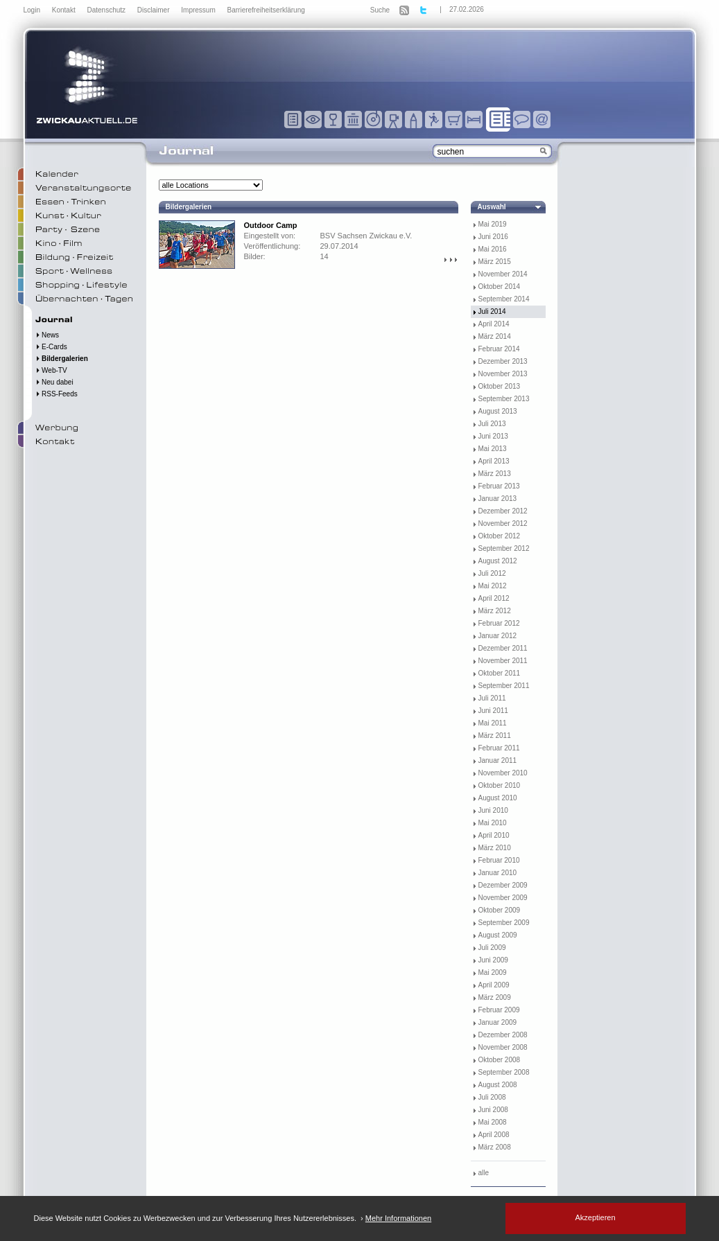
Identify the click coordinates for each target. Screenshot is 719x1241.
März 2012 (494, 611)
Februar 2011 (499, 748)
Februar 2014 (499, 349)
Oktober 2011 (499, 673)
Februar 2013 (499, 486)
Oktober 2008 (499, 1060)
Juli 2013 (492, 424)
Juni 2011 (493, 710)
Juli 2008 (492, 1097)
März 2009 (494, 997)
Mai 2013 (492, 448)
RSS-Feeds (56, 394)
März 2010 (494, 848)
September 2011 (504, 685)
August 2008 (497, 1085)
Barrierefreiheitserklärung (266, 10)
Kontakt (65, 10)
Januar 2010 (497, 873)
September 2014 (504, 299)
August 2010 (497, 798)
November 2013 (503, 374)
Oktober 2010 (499, 785)
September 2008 (504, 1072)
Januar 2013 (497, 498)
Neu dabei (54, 382)
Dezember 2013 (503, 361)
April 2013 (494, 461)
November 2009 (503, 897)
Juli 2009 (492, 947)
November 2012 (503, 523)
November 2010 (503, 773)
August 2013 (497, 411)
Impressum (199, 10)
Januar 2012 (497, 636)
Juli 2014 (492, 311)
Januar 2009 (497, 1022)
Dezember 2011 (503, 648)
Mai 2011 (492, 723)
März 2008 (494, 1147)
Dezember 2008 (503, 1035)
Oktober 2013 (499, 386)
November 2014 (503, 274)
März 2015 (494, 261)
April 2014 (494, 324)
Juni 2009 (493, 960)
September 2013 (504, 399)
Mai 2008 (492, 1122)
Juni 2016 (493, 236)
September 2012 (504, 548)
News (47, 335)
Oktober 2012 (499, 536)
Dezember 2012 (503, 511)
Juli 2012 (492, 573)
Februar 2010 (499, 860)
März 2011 (494, 735)
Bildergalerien (61, 358)
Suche (380, 10)
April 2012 (494, 598)
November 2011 (503, 660)
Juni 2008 (493, 1110)
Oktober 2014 (499, 286)
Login (33, 10)
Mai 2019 (492, 224)
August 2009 (497, 935)
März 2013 (494, 473)
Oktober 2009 (499, 910)
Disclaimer (154, 10)
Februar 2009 (499, 1010)
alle (484, 1173)
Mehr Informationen (398, 1218)
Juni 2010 (493, 810)
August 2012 (497, 561)
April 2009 (494, 985)
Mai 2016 (492, 249)
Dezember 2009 (503, 885)
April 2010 (494, 835)
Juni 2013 (493, 436)
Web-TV (51, 370)
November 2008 (503, 1047)
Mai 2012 (492, 586)
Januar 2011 (497, 760)
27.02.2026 (466, 9)
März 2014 (494, 336)
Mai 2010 (492, 823)
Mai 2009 (492, 972)
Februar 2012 (499, 623)
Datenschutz (107, 10)
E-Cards (51, 347)
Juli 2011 (492, 698)
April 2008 (494, 1134)
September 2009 (504, 922)
